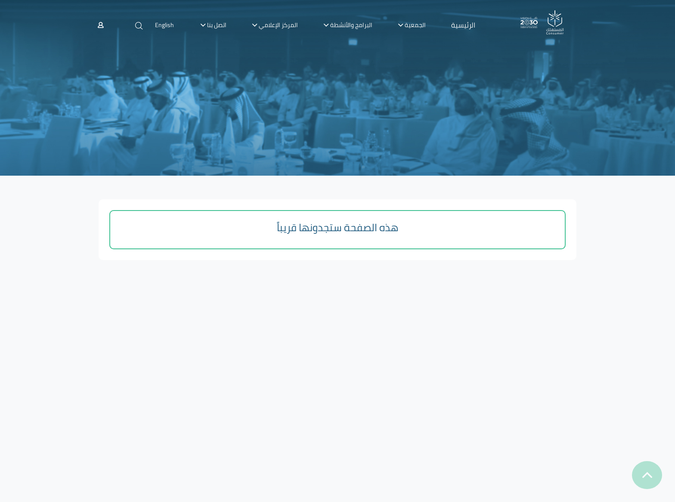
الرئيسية (463, 25)
